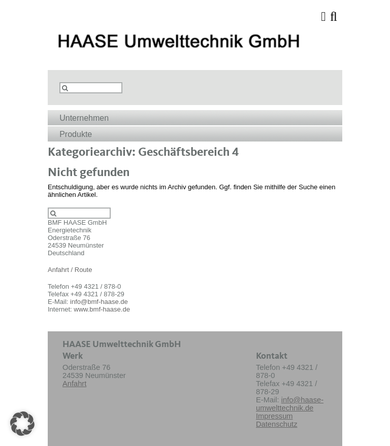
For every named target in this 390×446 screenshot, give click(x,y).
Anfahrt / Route (70, 269)
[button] (22, 423)
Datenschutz (276, 424)
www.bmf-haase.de (102, 309)
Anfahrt (74, 384)
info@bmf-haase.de (99, 301)
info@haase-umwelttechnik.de (289, 404)
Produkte (75, 134)
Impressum (274, 416)
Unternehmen (84, 118)
